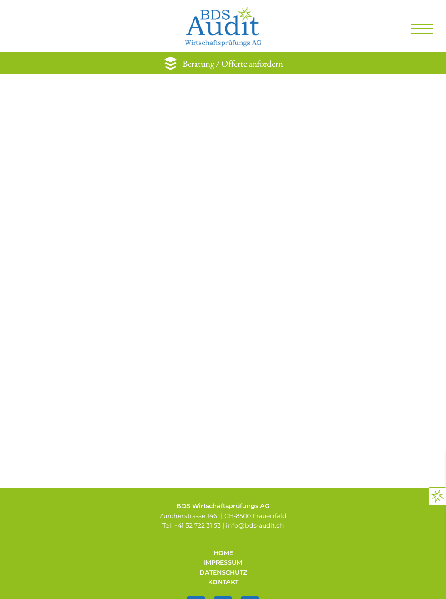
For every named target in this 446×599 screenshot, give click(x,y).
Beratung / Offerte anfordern (232, 63)
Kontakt (223, 582)
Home (223, 553)
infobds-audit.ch (255, 525)
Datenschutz (223, 572)
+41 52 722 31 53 (197, 525)
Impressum (223, 562)
